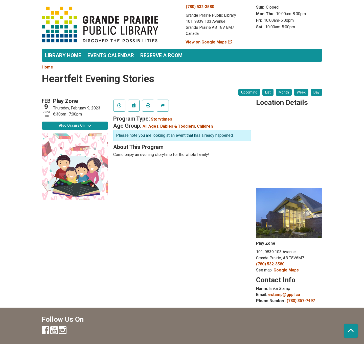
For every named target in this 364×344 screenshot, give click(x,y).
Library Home (63, 55)
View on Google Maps (206, 42)
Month (284, 92)
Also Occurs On (75, 125)
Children (205, 126)
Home (47, 67)
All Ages (150, 126)
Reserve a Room (161, 55)
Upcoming (249, 92)
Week (301, 92)
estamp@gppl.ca (284, 294)
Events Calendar (110, 55)
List (268, 92)
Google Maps (286, 270)
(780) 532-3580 (200, 6)
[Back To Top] (351, 331)
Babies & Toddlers (177, 126)
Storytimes (161, 119)
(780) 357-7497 (301, 300)
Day (316, 92)
